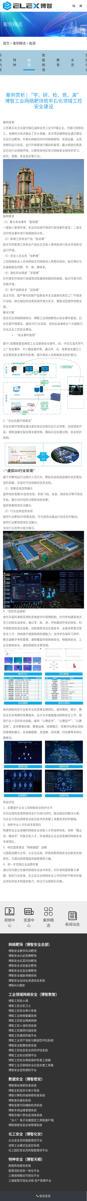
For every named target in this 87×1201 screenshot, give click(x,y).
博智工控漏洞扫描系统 (22, 1030)
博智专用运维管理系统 (22, 1110)
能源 (32, 43)
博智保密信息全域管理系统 (25, 1125)
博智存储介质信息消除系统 (25, 1115)
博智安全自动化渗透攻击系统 (26, 980)
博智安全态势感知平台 (22, 1070)
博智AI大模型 (16, 985)
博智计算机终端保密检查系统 (26, 1095)
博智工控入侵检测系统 (22, 1025)
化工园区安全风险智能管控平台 (28, 1150)
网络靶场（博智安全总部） (30, 944)
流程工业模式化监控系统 (23, 1145)
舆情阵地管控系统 (19, 1165)
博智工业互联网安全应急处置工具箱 (30, 1065)
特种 (14, 62)
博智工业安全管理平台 (22, 1055)
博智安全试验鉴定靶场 (22, 965)
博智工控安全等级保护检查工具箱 (29, 1060)
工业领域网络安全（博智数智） (33, 994)
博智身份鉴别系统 (19, 1100)
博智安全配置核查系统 (22, 1045)
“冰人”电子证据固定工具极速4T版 (31, 1120)
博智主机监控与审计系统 (23, 1090)
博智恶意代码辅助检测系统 (25, 1105)
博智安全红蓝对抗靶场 (22, 960)
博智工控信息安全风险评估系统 (28, 1050)
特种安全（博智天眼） (26, 1159)
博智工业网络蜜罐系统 (22, 1015)
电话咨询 (43, 1196)
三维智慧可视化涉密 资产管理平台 (29, 1180)
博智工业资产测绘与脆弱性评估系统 (30, 1040)
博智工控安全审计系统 (22, 1010)
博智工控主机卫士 (19, 1005)
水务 (72, 62)
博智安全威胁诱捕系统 (22, 975)
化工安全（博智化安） (26, 1134)
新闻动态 (72, 924)
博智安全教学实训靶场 (22, 950)
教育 (58, 62)
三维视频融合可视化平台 (23, 1175)
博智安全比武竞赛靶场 (22, 955)
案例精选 (19, 43)
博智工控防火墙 (18, 1000)
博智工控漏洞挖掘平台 (22, 1035)
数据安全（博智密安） (26, 1079)
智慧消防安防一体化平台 (23, 1170)
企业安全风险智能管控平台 (25, 1140)
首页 (6, 43)
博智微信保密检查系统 (22, 1085)
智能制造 (43, 62)
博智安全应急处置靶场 (22, 970)
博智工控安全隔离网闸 (22, 1020)
